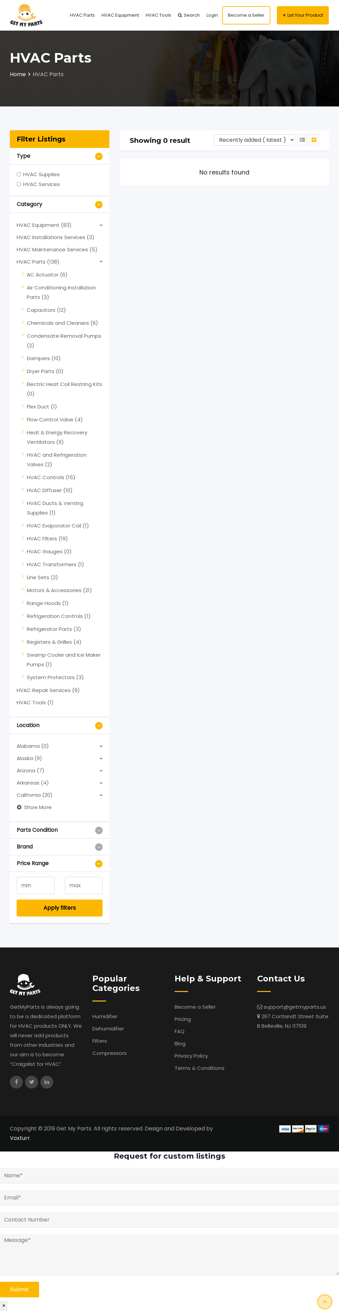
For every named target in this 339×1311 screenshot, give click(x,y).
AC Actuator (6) (47, 274)
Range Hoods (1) (48, 603)
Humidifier (105, 1016)
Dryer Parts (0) (45, 371)
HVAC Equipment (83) (44, 225)
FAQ (179, 1031)
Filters (99, 1040)
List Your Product (305, 15)
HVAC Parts (82, 15)
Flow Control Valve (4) (55, 419)
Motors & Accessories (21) (59, 590)
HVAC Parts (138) (38, 261)
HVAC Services (41, 184)
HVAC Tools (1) (35, 702)
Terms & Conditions (200, 1068)
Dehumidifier (108, 1028)
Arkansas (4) (33, 782)
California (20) (35, 795)
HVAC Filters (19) (47, 538)
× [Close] (3, 1306)
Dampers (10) (44, 358)
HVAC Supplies (41, 174)
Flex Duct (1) (42, 406)
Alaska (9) (29, 758)
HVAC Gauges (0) (49, 551)
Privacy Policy (191, 1055)
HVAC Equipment (120, 15)
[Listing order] (254, 140)
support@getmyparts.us (295, 1006)
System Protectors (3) (55, 677)
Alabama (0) (33, 746)
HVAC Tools (158, 15)
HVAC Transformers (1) (55, 564)
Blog (180, 1043)
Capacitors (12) (46, 310)
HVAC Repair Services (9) (48, 690)
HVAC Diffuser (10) (50, 490)
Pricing (183, 1019)
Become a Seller (246, 15)
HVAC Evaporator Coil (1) (58, 525)
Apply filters (59, 908)
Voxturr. (20, 1138)
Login (212, 15)
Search (192, 15)
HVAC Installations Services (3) (55, 237)
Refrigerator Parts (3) (54, 629)
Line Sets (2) (42, 577)
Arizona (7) (30, 770)
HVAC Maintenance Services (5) (57, 249)
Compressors (109, 1053)
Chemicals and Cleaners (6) (62, 322)
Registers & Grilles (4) (54, 641)
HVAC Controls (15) (51, 477)
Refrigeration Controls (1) (59, 616)
